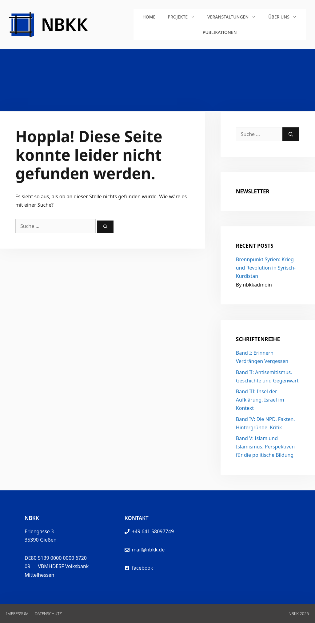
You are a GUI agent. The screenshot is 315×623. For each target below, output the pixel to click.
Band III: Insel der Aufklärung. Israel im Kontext (260, 399)
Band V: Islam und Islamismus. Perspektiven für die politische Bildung (265, 446)
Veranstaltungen (234, 17)
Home (148, 17)
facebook (142, 567)
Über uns (285, 17)
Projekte (184, 17)
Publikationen (220, 32)
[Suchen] (105, 226)
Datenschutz (48, 613)
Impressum (17, 613)
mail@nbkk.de (148, 549)
